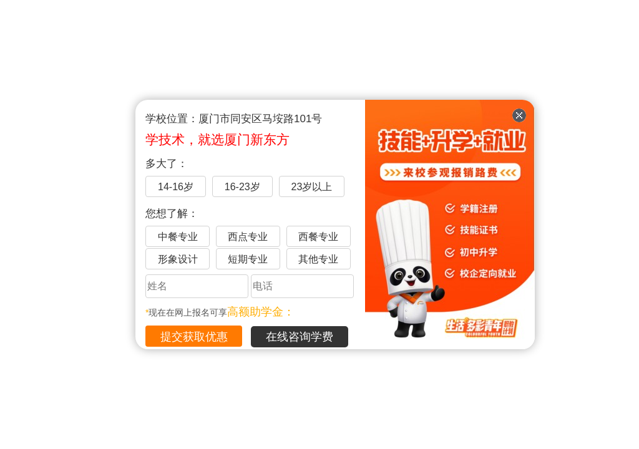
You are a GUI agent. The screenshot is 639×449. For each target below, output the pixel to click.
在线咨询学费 (299, 337)
